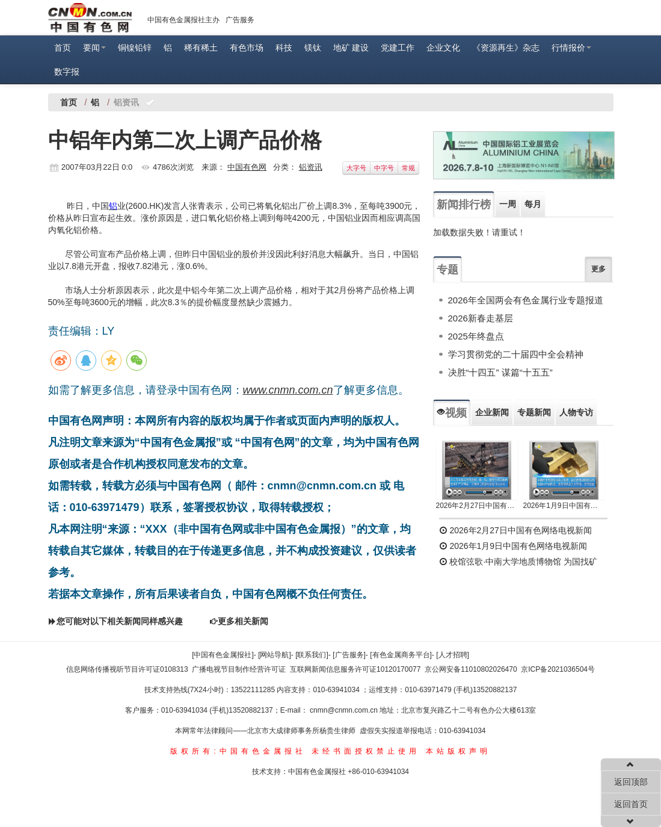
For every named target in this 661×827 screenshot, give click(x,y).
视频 (452, 413)
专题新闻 (534, 412)
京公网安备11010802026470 (471, 669)
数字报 (66, 71)
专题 (447, 270)
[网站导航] (274, 655)
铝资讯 (310, 167)
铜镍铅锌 (135, 47)
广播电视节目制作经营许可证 (239, 669)
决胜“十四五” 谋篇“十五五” (500, 372)
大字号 (356, 168)
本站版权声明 (458, 751)
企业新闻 (492, 412)
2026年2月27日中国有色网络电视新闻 (476, 505)
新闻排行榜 (464, 205)
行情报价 (571, 47)
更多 (598, 269)
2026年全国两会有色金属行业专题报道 (525, 300)
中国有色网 (246, 167)
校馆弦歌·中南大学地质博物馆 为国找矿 (518, 561)
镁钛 (312, 47)
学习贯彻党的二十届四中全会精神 (515, 354)
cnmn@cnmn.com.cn (345, 710)
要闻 (94, 47)
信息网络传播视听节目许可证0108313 (127, 669)
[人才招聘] (452, 655)
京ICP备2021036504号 (558, 669)
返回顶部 (631, 782)
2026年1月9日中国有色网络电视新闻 (563, 505)
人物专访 (576, 412)
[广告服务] (349, 655)
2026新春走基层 (480, 318)
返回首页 (631, 804)
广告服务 (240, 20)
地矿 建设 (351, 47)
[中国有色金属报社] (223, 655)
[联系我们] (311, 655)
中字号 (384, 168)
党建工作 (397, 47)
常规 (408, 168)
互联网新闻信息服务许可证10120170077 (355, 669)
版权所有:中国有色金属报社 (238, 751)
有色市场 (246, 47)
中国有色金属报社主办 (183, 20)
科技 (283, 47)
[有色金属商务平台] (401, 655)
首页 (62, 47)
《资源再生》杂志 (506, 47)
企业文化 (443, 47)
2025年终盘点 (476, 336)
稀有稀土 (201, 47)
